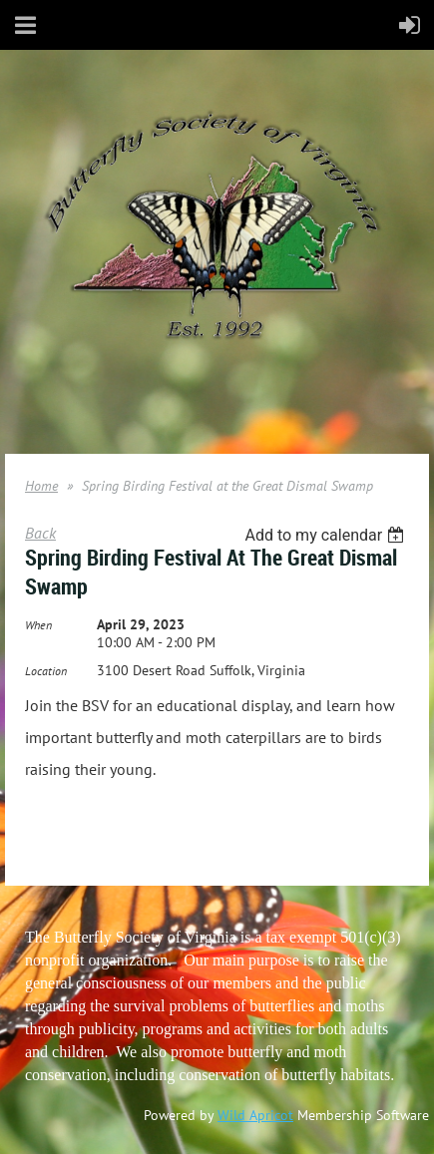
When (38, 624)
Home (41, 486)
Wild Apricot (255, 1115)
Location (46, 670)
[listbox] (326, 535)
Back (40, 533)
